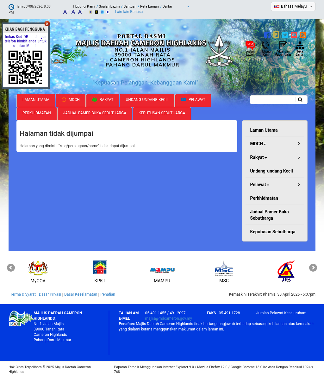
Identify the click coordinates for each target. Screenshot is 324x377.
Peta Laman (149, 6)
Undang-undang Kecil (147, 99)
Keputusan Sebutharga (162, 112)
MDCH (71, 99)
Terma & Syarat (23, 294)
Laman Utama (35, 99)
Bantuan (129, 6)
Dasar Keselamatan (80, 294)
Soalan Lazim (109, 6)
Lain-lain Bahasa (129, 11)
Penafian (107, 294)
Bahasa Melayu (294, 6)
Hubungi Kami (84, 6)
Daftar (167, 6)
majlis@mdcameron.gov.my (168, 318)
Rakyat (103, 99)
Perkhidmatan (36, 112)
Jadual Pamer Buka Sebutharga (94, 112)
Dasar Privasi (50, 294)
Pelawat (193, 99)
